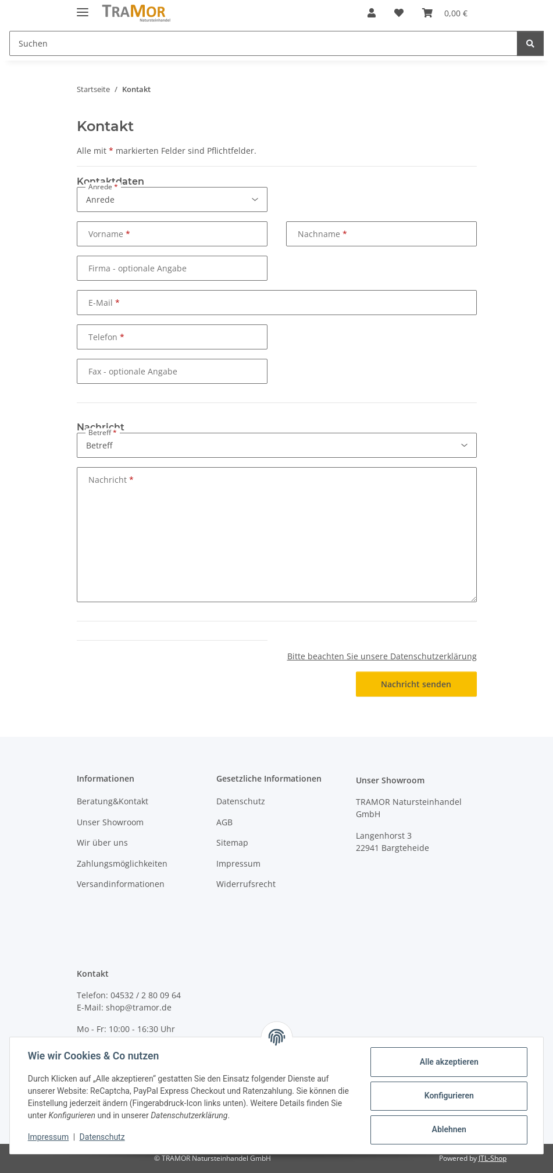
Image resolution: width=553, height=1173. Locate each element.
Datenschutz (103, 1137)
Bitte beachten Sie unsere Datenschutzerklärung (382, 656)
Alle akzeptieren (448, 1061)
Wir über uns (102, 842)
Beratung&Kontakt (112, 801)
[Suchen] (530, 43)
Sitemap (232, 842)
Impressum (48, 1137)
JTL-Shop (492, 1158)
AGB (224, 822)
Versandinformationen (121, 883)
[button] (371, 12)
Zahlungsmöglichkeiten (122, 863)
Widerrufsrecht (246, 883)
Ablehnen (448, 1129)
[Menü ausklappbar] (82, 7)
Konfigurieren (448, 1095)
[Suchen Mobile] (263, 43)
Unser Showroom (110, 822)
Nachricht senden (416, 684)
